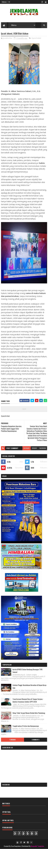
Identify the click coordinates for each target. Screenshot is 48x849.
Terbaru (12, 740)
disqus (34, 448)
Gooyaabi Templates (37, 846)
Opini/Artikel (36, 38)
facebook (42, 448)
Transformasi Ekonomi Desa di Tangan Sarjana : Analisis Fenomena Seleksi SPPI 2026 (28, 700)
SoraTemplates (16, 846)
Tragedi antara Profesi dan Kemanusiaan (26, 726)
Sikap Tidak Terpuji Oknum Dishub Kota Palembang (29, 713)
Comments (35, 740)
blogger (26, 448)
